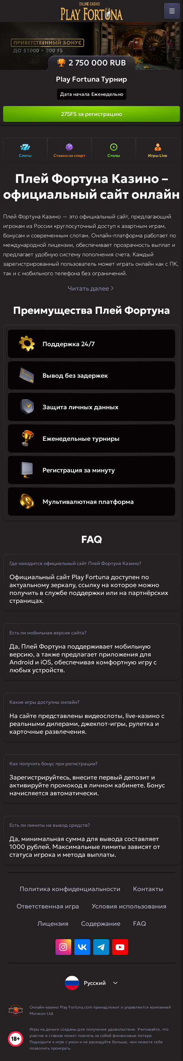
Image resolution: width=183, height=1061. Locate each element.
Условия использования (129, 906)
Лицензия (52, 923)
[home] (92, 11)
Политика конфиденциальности (70, 889)
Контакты (148, 889)
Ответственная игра (48, 906)
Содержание (100, 923)
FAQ (139, 923)
